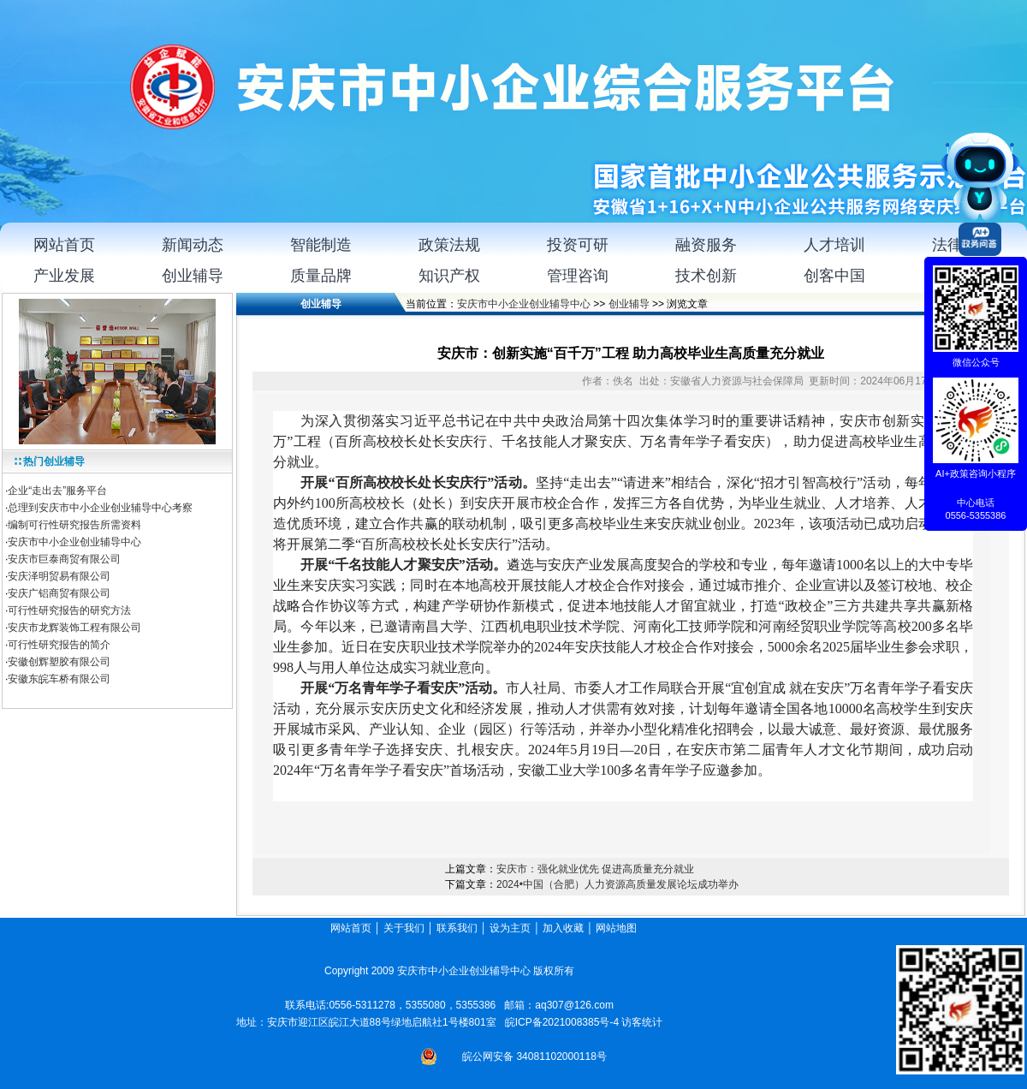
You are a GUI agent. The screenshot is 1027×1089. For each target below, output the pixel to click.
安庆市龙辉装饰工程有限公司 (74, 628)
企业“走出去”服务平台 (57, 491)
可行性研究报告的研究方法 (69, 610)
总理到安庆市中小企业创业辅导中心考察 (100, 508)
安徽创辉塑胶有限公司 (59, 662)
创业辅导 (629, 304)
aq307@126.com (574, 1005)
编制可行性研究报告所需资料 (74, 525)
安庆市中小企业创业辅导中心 (74, 542)
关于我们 (403, 928)
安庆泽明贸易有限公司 (59, 576)
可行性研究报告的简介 (59, 645)
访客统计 (641, 1022)
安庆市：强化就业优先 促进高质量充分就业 (595, 869)
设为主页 (510, 928)
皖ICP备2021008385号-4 (562, 1022)
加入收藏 (563, 928)
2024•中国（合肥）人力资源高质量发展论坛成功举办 (617, 884)
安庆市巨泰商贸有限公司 (64, 559)
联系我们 (457, 928)
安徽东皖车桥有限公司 (59, 679)
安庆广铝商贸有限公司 (59, 593)
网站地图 (617, 928)
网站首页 (350, 928)
